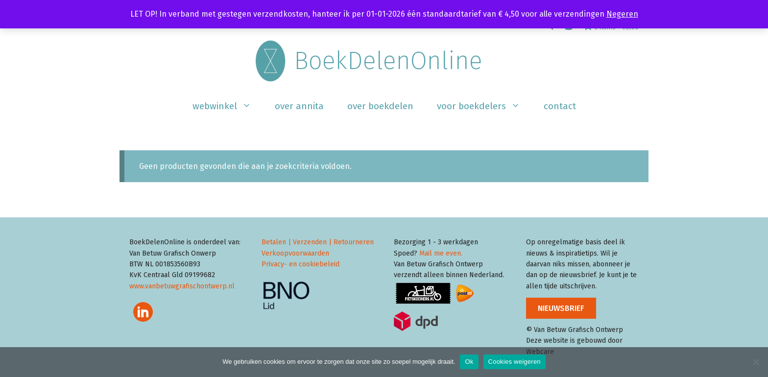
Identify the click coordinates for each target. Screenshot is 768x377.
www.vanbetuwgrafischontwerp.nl (182, 286)
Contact (560, 106)
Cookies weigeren (514, 361)
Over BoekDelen (380, 106)
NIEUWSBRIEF (561, 308)
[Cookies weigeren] (756, 362)
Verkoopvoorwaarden (295, 253)
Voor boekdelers (484, 106)
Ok (469, 361)
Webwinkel (227, 106)
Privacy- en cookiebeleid (300, 264)
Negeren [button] (622, 14)
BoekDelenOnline (388, 60)
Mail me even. (440, 253)
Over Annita (299, 106)
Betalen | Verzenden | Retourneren (318, 242)
